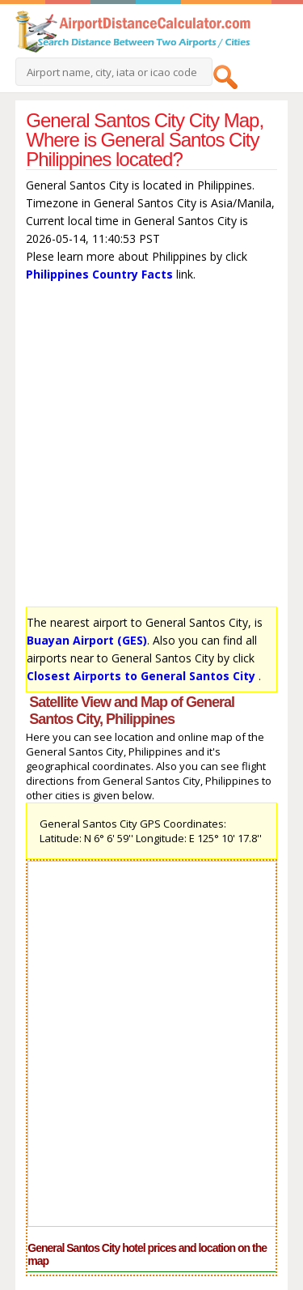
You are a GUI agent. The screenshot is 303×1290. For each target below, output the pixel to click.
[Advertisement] (151, 448)
